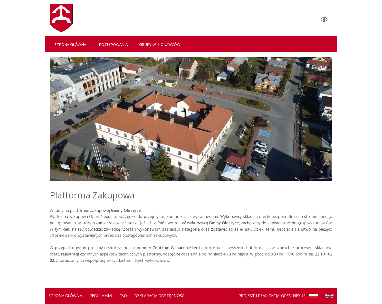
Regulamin (100, 295)
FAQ (123, 295)
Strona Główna (65, 295)
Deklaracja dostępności (160, 295)
